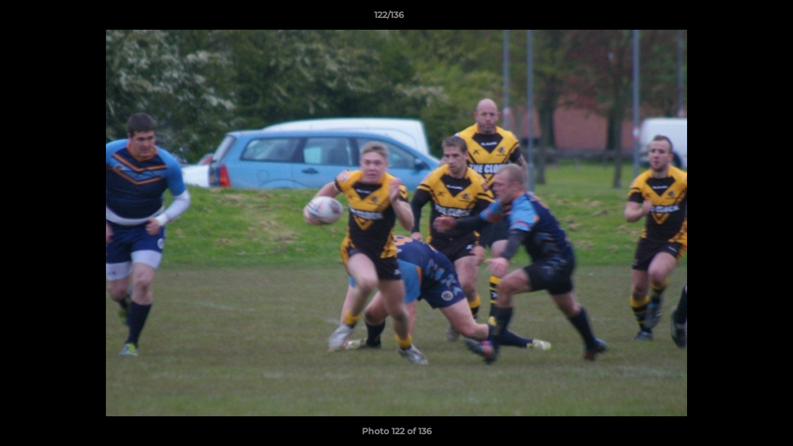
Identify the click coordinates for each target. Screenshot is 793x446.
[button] (741, 18)
